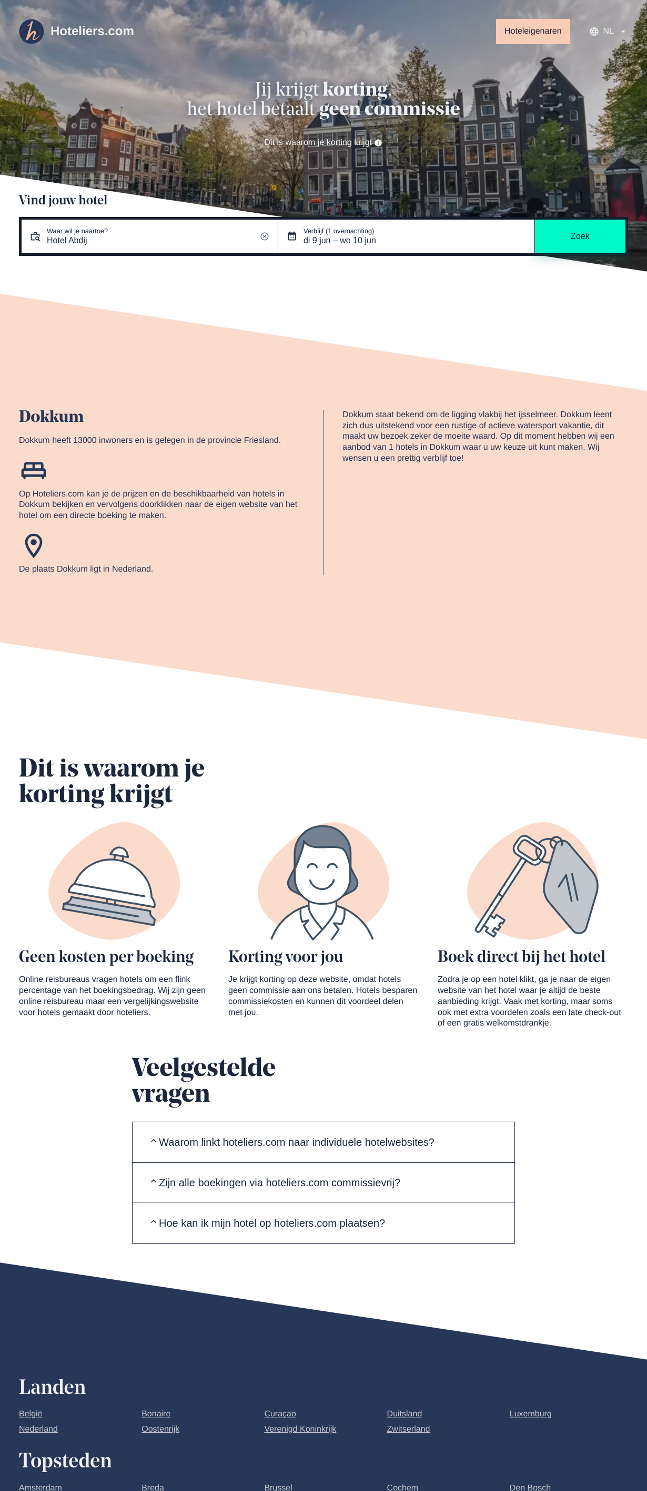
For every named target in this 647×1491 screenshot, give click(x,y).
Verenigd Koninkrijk (300, 1429)
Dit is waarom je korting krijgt (324, 142)
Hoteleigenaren (533, 31)
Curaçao (280, 1414)
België (30, 1414)
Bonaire (155, 1414)
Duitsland (404, 1414)
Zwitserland (408, 1429)
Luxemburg (531, 1414)
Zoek (580, 236)
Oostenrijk (160, 1429)
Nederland (38, 1429)
